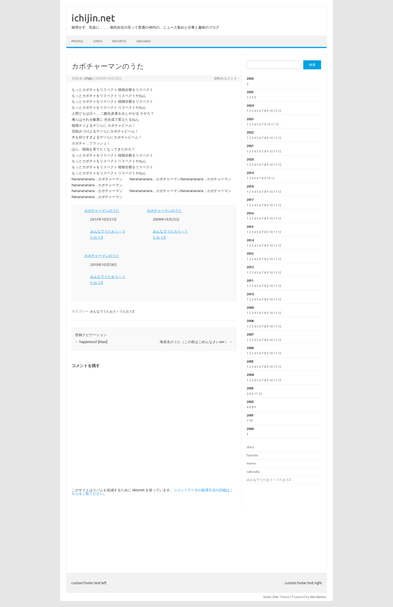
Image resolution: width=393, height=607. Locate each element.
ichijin (88, 78)
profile (77, 41)
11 (275, 110)
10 (271, 110)
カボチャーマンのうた (101, 211)
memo (251, 463)
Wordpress (318, 596)
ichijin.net (93, 18)
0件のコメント (225, 78)
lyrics (97, 41)
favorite (119, 41)
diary (250, 447)
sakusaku (143, 41)
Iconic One (270, 596)
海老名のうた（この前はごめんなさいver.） (196, 342)
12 (279, 110)
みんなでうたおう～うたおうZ (112, 311)
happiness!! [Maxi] (91, 342)
